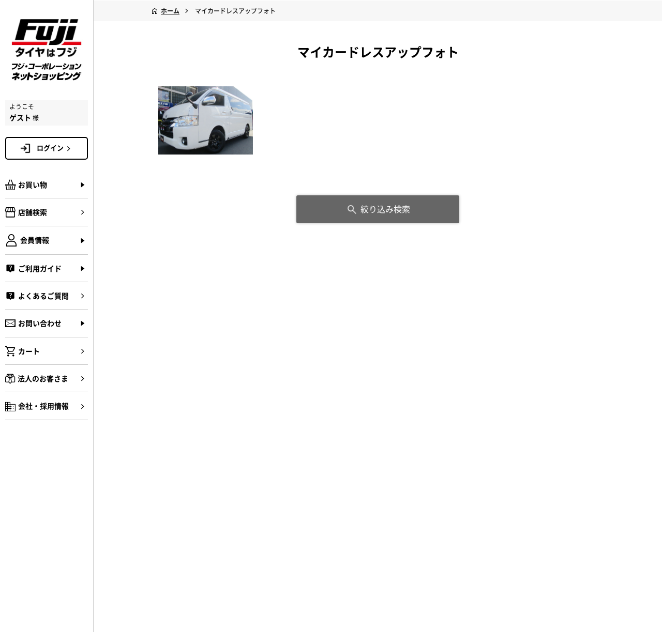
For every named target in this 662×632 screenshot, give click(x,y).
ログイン (55, 148)
